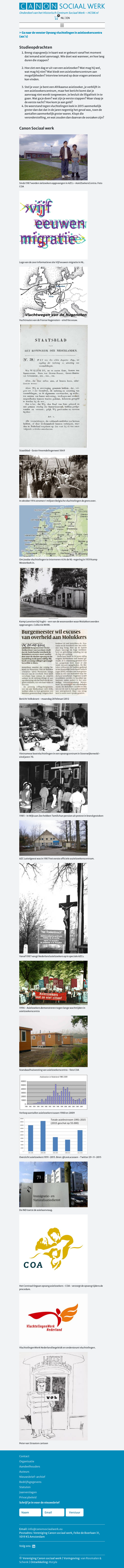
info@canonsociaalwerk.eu (45, 1529)
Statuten (25, 1487)
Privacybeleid (28, 1497)
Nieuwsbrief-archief (32, 1476)
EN (68, 18)
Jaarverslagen (28, 1492)
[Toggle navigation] (62, 25)
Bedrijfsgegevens (30, 1482)
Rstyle (53, 1562)
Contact (24, 1456)
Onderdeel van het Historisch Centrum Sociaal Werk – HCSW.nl (58, 12)
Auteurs (24, 1471)
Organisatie (26, 1461)
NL (62, 18)
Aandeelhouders (29, 1466)
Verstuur (74, 1512)
